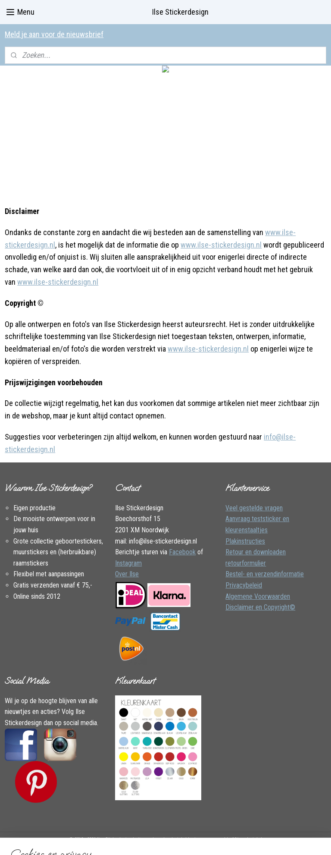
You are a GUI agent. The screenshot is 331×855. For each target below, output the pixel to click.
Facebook (182, 552)
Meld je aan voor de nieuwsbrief (54, 34)
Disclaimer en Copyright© (260, 607)
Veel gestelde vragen (254, 508)
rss (158, 839)
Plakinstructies (245, 541)
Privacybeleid (243, 585)
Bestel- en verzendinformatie (264, 574)
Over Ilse (127, 574)
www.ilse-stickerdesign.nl (221, 244)
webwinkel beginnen (186, 839)
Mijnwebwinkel (247, 839)
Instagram (128, 563)
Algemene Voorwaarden (257, 596)
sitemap (143, 839)
